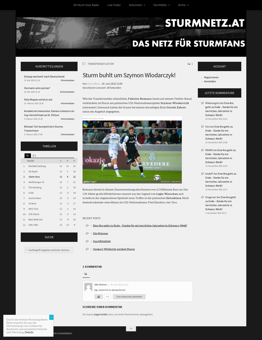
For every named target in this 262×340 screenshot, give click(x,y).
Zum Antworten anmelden (129, 296)
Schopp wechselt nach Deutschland (44, 76)
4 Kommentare (67, 103)
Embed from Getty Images (93, 118)
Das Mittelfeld (102, 241)
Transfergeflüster (101, 63)
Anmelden (210, 81)
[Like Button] (98, 296)
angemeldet (101, 314)
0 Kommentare (67, 119)
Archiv (182, 5)
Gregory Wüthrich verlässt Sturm (114, 249)
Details (29, 332)
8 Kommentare (67, 80)
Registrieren (211, 77)
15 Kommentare (67, 91)
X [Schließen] (51, 317)
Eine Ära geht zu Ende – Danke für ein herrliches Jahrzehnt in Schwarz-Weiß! (140, 225)
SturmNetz (160, 5)
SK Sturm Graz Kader (86, 5)
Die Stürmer (100, 233)
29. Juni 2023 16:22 (119, 284)
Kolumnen (135, 5)
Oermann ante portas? (37, 88)
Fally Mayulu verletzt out (38, 99)
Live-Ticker (114, 5)
